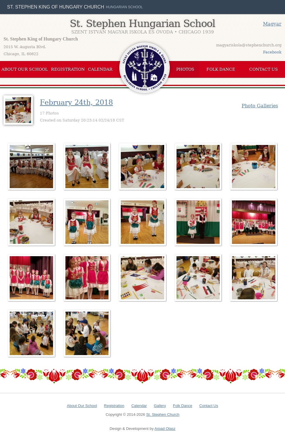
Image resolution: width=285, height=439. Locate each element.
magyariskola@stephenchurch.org (248, 45)
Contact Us (263, 69)
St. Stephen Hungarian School (142, 23)
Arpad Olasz (165, 428)
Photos (185, 69)
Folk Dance (220, 69)
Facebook (272, 52)
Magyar (272, 24)
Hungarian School (124, 7)
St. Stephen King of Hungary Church (55, 6)
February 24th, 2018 (76, 102)
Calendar (100, 69)
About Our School (24, 69)
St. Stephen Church (162, 414)
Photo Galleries (260, 106)
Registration (68, 69)
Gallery (160, 405)
